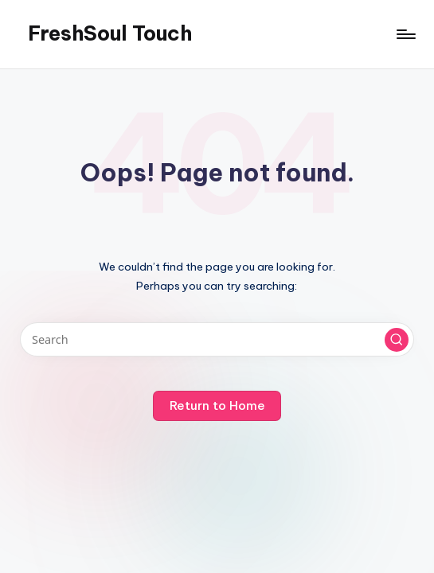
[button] (397, 340)
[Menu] (405, 34)
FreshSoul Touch (110, 33)
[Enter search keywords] (216, 339)
